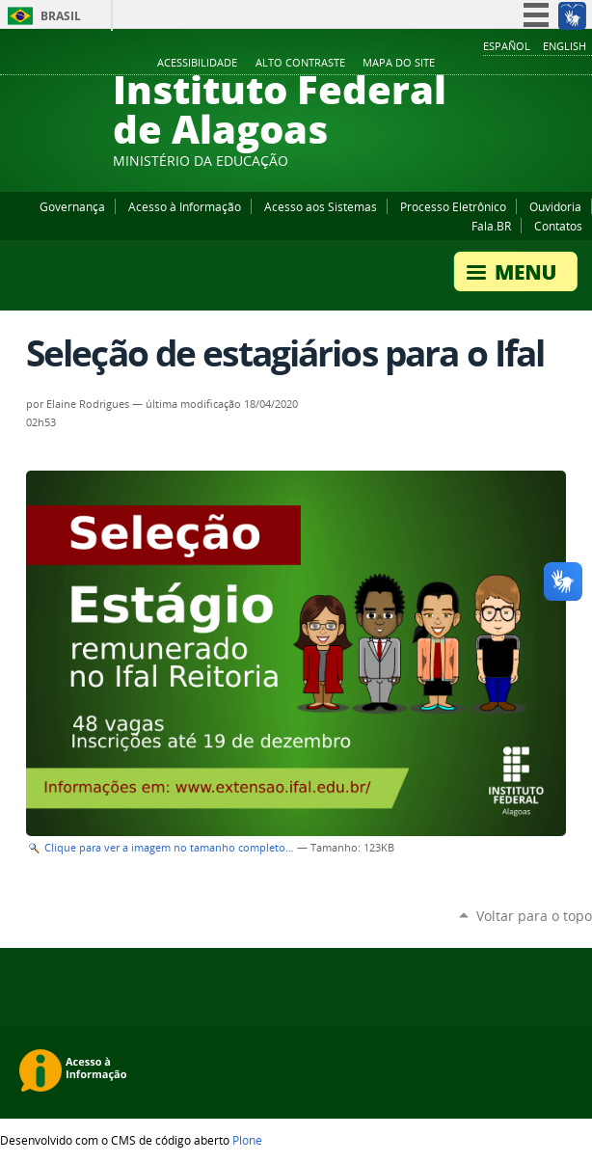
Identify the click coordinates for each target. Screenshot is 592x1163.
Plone (247, 1140)
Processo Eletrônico (453, 206)
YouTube (510, 63)
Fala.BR (491, 225)
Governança (72, 206)
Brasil (60, 16)
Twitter (558, 63)
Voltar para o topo (534, 915)
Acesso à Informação (184, 206)
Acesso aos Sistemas (320, 206)
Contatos (558, 225)
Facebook (486, 63)
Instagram (534, 63)
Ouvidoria (555, 206)
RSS (582, 63)
